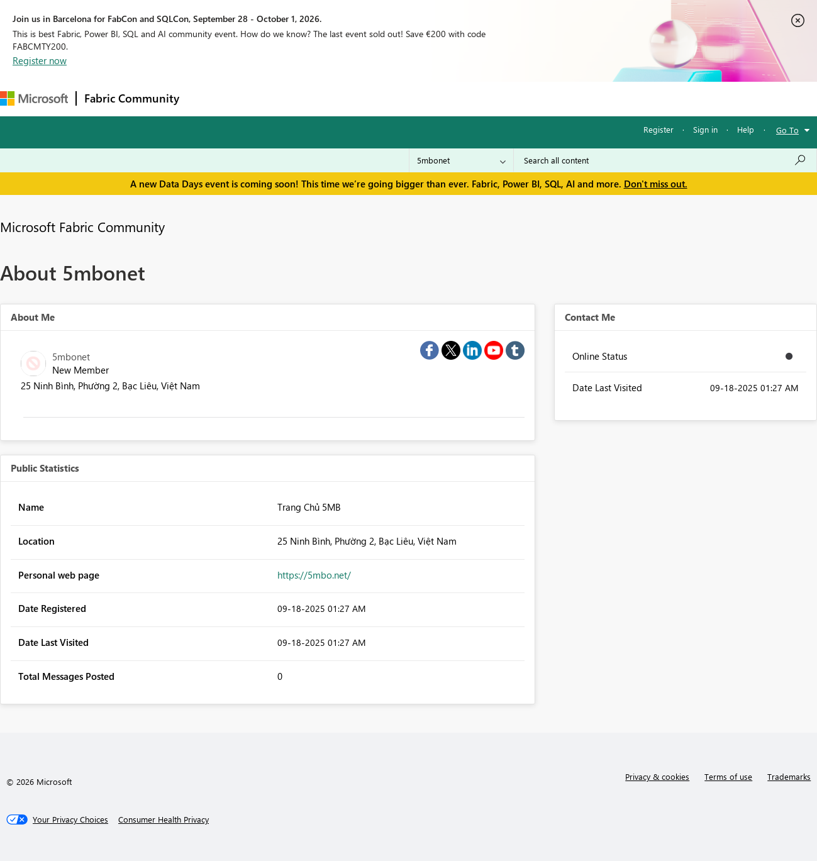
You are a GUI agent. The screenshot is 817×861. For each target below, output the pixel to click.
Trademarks (789, 776)
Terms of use (728, 776)
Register (658, 129)
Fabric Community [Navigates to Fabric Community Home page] (131, 98)
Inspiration (263, 98)
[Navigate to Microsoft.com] (34, 98)
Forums (207, 98)
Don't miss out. (655, 183)
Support (528, 98)
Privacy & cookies (657, 776)
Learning (475, 98)
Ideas (315, 98)
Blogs (427, 98)
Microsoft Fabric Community (82, 226)
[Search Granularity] (461, 160)
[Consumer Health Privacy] (163, 819)
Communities (370, 98)
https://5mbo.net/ (314, 575)
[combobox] (665, 160)
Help (745, 129)
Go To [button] (787, 130)
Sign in (705, 129)
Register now (40, 60)
